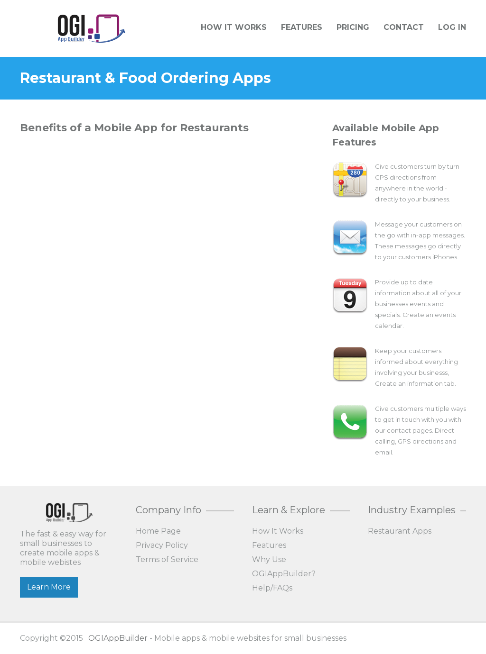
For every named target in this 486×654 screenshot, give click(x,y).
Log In (452, 27)
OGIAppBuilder (118, 638)
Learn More (49, 586)
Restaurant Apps (399, 531)
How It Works (234, 27)
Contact (403, 27)
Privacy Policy (162, 545)
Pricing (352, 27)
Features (301, 27)
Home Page (158, 531)
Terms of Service (167, 559)
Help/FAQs (272, 587)
